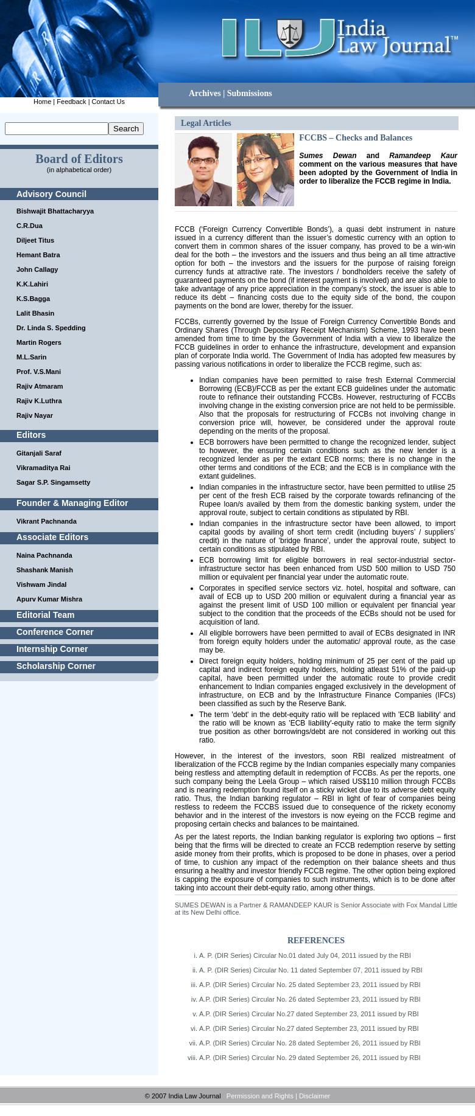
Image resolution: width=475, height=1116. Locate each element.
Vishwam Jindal (41, 584)
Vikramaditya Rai (43, 467)
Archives (205, 93)
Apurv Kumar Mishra (49, 599)
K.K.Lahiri (32, 284)
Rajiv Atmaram (39, 386)
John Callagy (37, 269)
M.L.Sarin (31, 357)
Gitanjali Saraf (39, 453)
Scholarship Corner (56, 666)
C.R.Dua (29, 225)
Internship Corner (52, 649)
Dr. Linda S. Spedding (51, 327)
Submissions (249, 93)
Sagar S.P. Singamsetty (53, 482)
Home (42, 101)
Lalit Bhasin (35, 313)
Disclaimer (314, 1096)
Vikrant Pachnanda (46, 521)
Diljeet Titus (35, 240)
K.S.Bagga (33, 298)
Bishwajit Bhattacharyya (55, 211)
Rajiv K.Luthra (39, 400)
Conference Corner (55, 632)
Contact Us (108, 101)
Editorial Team (45, 615)
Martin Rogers (39, 342)
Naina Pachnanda (44, 555)
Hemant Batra (38, 254)
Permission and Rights (260, 1096)
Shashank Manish (44, 570)
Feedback (71, 101)
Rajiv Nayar (34, 415)
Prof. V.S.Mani (38, 371)
